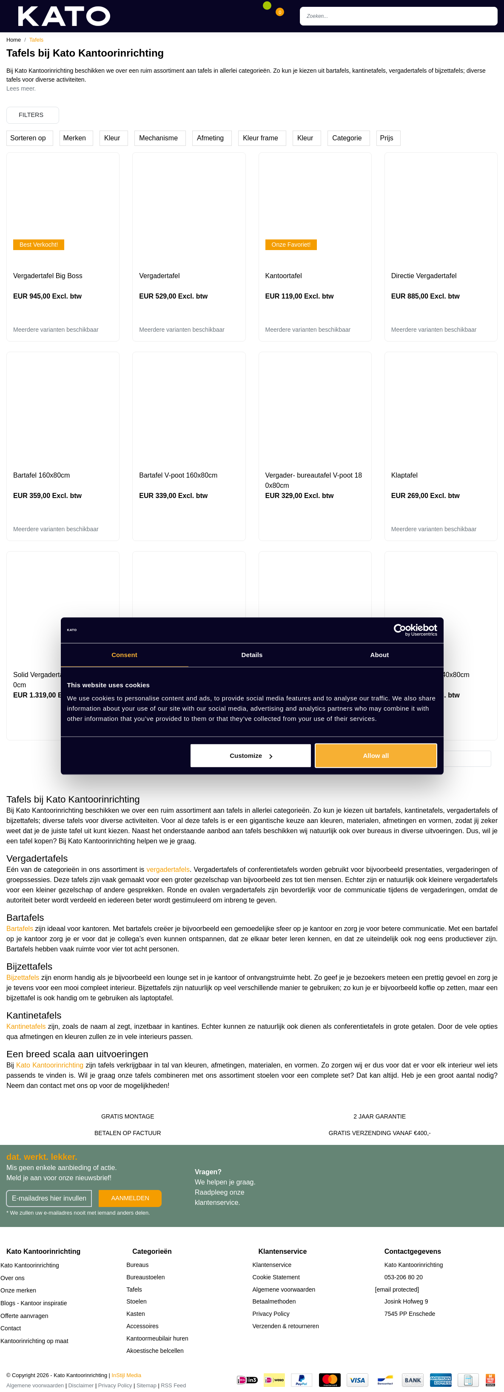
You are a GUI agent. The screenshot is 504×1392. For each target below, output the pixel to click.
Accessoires (142, 1326)
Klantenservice (272, 1264)
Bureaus (137, 1264)
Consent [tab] (124, 654)
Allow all (376, 755)
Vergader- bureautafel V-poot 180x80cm (313, 480)
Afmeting (210, 138)
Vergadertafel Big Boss (48, 275)
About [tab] (379, 654)
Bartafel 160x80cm (41, 475)
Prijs (386, 138)
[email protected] (397, 1289)
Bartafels (19, 928)
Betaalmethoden (274, 1301)
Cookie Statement (276, 1277)
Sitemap (147, 1385)
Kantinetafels (26, 1026)
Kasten (135, 1313)
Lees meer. (21, 88)
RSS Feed (173, 1385)
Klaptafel (404, 475)
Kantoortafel (283, 275)
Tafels (36, 40)
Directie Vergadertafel (424, 275)
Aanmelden (130, 1198)
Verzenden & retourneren (286, 1326)
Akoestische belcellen (155, 1350)
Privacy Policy (271, 1313)
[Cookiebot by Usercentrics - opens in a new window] (400, 629)
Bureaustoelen (145, 1277)
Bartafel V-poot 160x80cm (178, 475)
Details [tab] (252, 654)
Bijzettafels (22, 977)
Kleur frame (260, 138)
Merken (74, 138)
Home (13, 40)
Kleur (112, 138)
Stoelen (136, 1301)
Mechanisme (158, 138)
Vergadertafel (159, 275)
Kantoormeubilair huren (157, 1338)
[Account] (254, 16)
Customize (251, 755)
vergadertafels (168, 869)
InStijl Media (127, 1375)
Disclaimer (81, 1385)
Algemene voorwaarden (284, 1289)
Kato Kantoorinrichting (49, 1065)
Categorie (347, 138)
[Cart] (280, 16)
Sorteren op (28, 138)
